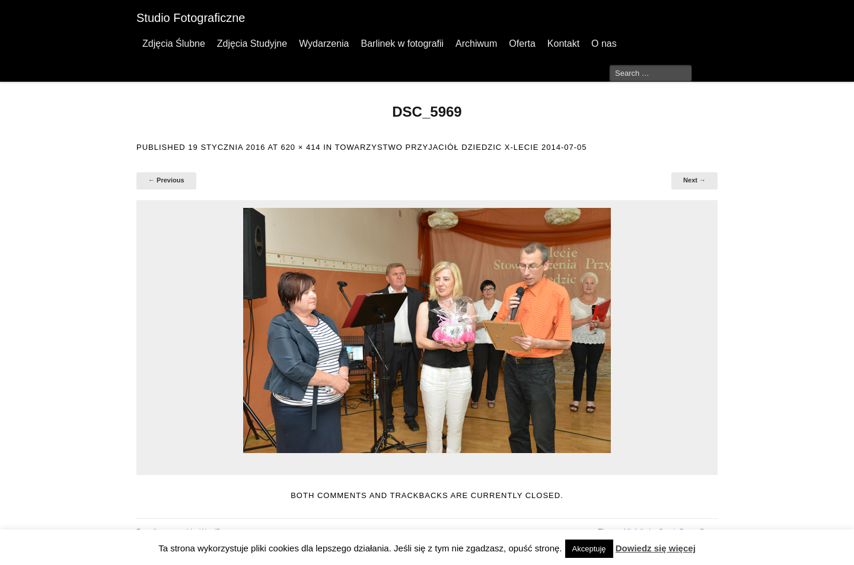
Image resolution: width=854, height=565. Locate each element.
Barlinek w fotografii (402, 43)
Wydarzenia (324, 43)
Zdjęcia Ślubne (173, 43)
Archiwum (476, 43)
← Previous (166, 180)
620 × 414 (300, 147)
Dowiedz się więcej (656, 548)
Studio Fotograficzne (190, 17)
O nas (604, 43)
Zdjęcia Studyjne (252, 43)
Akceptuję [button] (589, 548)
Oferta (522, 43)
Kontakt (563, 43)
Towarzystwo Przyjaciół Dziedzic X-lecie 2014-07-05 (461, 147)
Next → (694, 180)
